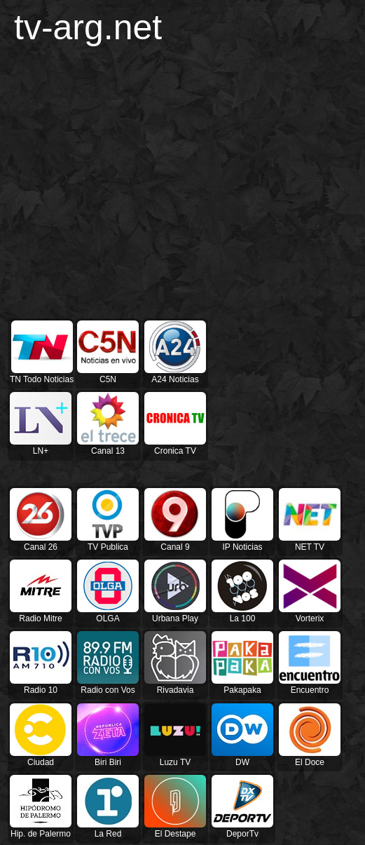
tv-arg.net (88, 27)
